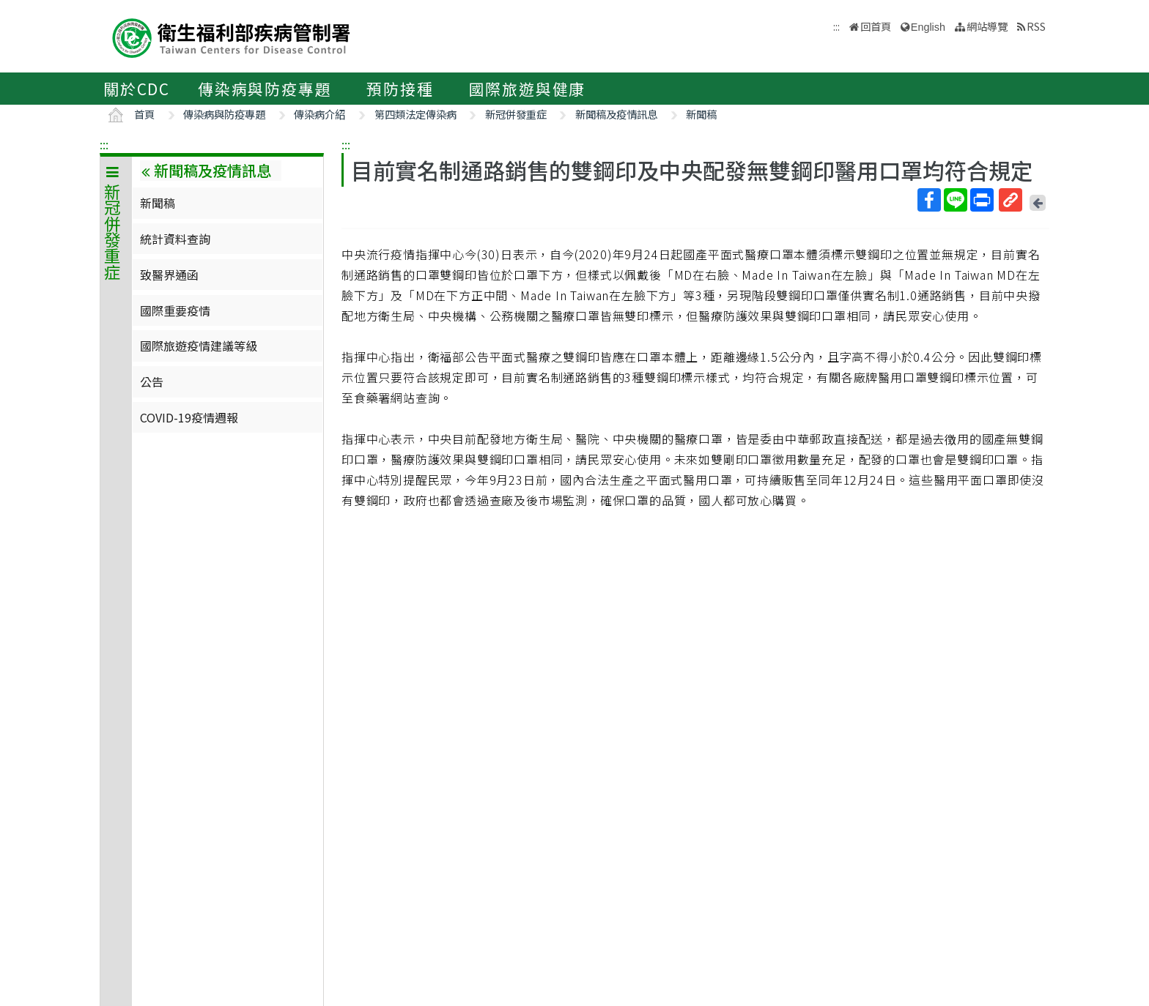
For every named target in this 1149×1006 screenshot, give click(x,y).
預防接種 (399, 89)
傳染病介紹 (319, 114)
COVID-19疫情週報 (189, 417)
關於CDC (136, 89)
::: (104, 144)
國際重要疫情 (175, 310)
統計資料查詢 (175, 238)
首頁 (144, 114)
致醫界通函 (169, 274)
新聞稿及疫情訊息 (616, 114)
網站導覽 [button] (987, 26)
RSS (1036, 26)
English (928, 27)
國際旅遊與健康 (527, 89)
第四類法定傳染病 (415, 114)
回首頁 (875, 26)
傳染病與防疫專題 (264, 89)
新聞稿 (701, 114)
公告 (151, 381)
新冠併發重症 (516, 114)
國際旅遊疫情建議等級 (198, 345)
